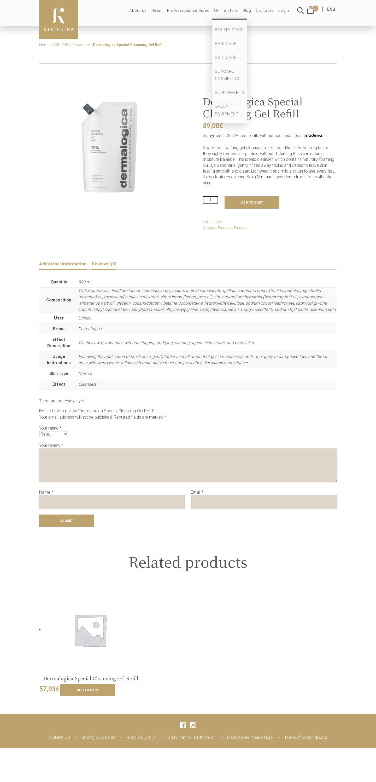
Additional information (66, 264)
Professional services (194, 14)
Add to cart (252, 202)
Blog (249, 14)
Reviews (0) (112, 264)
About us (146, 14)
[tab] (66, 265)
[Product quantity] (210, 200)
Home (44, 45)
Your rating (50, 428)
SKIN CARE (61, 45)
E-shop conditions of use (250, 737)
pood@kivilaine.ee (98, 737)
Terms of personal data (305, 737)
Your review (51, 445)
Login (284, 14)
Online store (229, 14)
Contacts (266, 14)
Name (46, 492)
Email (197, 492)
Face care (82, 45)
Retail (164, 14)
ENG (331, 12)
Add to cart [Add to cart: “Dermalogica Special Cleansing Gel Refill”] (88, 691)
